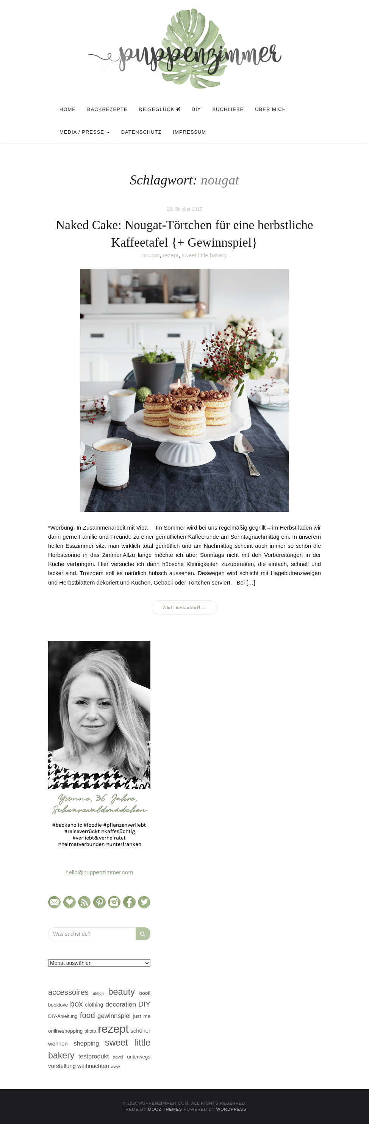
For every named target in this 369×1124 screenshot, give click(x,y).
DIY (196, 109)
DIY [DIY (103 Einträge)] (144, 1004)
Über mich (270, 109)
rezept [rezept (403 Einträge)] (113, 1028)
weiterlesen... (184, 607)
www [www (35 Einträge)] (115, 1066)
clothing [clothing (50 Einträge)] (94, 1005)
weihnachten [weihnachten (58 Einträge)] (93, 1066)
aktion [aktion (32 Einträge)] (98, 993)
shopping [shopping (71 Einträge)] (86, 1043)
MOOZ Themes (165, 1109)
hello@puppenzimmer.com (99, 872)
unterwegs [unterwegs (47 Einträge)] (138, 1057)
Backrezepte (107, 109)
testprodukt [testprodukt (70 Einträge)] (93, 1056)
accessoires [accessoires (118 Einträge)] (68, 992)
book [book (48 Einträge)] (144, 993)
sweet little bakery (204, 255)
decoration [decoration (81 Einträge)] (120, 1004)
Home (67, 109)
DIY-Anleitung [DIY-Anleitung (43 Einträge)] (62, 1016)
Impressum (189, 132)
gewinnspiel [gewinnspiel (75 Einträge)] (114, 1015)
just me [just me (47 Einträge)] (141, 1016)
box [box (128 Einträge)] (76, 1003)
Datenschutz (141, 132)
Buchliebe (228, 109)
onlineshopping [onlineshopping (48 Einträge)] (65, 1031)
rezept (170, 255)
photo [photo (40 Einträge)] (90, 1031)
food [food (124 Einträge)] (87, 1015)
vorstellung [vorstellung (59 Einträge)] (62, 1066)
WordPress (231, 1109)
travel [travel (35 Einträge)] (118, 1057)
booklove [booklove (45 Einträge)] (58, 1005)
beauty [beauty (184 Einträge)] (121, 992)
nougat (150, 255)
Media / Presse (84, 132)
